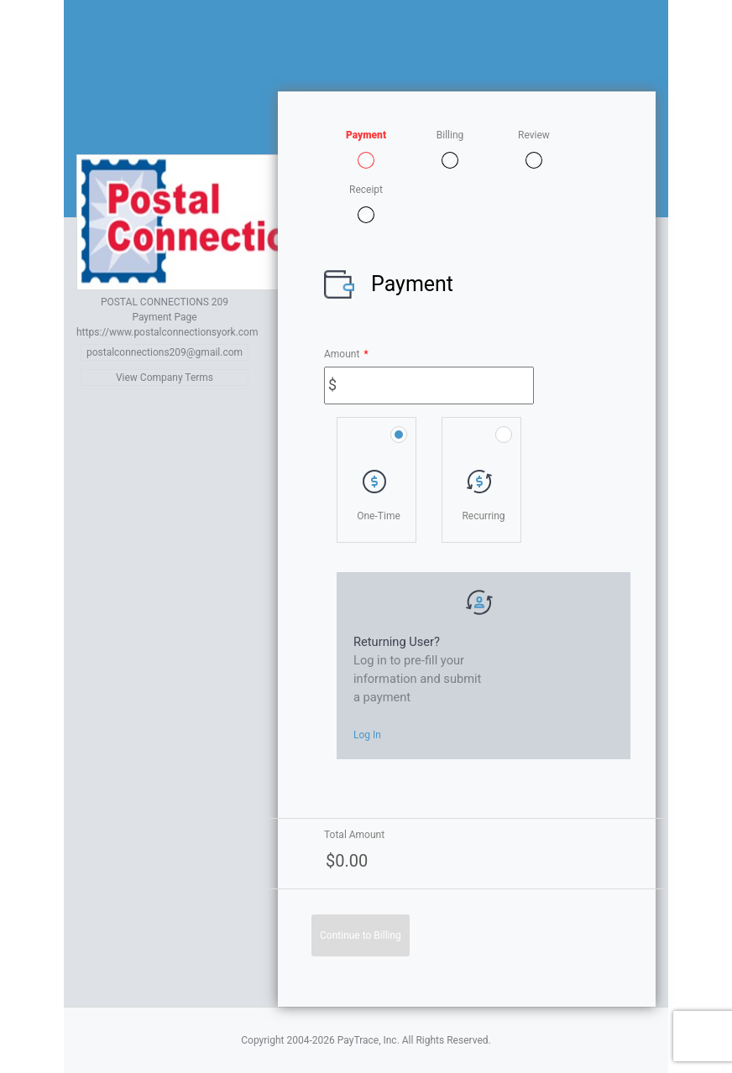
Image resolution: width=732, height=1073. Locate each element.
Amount (346, 354)
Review (534, 135)
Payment (366, 135)
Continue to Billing (360, 935)
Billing (450, 135)
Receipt (366, 189)
